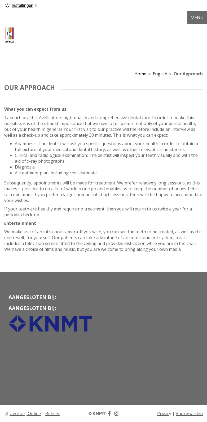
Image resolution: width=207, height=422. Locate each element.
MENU (197, 17)
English (160, 74)
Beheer (52, 413)
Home (140, 74)
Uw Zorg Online (25, 413)
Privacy (164, 413)
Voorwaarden (189, 413)
